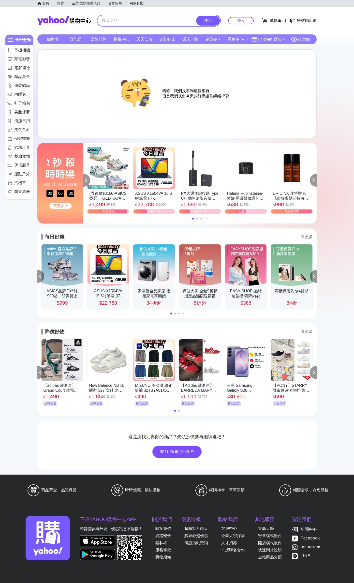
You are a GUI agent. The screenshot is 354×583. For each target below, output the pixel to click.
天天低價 (144, 39)
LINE (305, 556)
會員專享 (213, 39)
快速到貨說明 (270, 550)
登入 (241, 20)
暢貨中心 (121, 39)
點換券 (53, 39)
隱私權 (161, 543)
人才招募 (229, 543)
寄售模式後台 (270, 536)
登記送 (76, 39)
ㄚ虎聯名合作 (233, 550)
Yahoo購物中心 (64, 21)
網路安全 (163, 536)
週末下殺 (190, 39)
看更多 (236, 39)
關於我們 (163, 528)
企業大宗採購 (233, 536)
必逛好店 (167, 39)
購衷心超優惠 (196, 536)
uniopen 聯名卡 (268, 39)
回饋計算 (98, 39)
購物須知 (163, 557)
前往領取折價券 (177, 451)
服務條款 (163, 550)
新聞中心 (309, 529)
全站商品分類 (270, 557)
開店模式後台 (270, 543)
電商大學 (266, 528)
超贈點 (300, 39)
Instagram (310, 547)
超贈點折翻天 (196, 528)
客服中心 (229, 528)
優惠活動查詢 (196, 543)
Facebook (310, 538)
